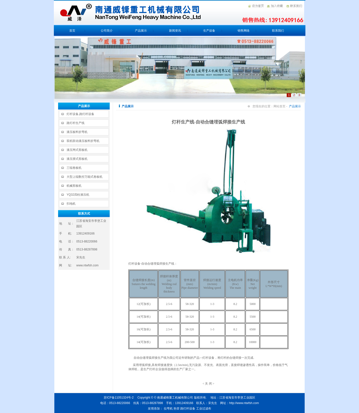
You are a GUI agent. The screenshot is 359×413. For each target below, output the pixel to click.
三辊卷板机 (74, 168)
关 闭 (208, 383)
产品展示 (141, 30)
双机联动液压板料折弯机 (83, 141)
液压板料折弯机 (77, 132)
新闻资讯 (175, 30)
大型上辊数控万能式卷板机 (84, 176)
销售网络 (244, 30)
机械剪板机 (74, 185)
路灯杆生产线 (76, 123)
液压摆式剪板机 (77, 159)
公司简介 (107, 30)
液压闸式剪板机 (77, 150)
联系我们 (278, 30)
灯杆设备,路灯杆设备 (80, 114)
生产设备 (209, 30)
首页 (72, 30)
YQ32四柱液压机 (78, 194)
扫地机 (71, 203)
